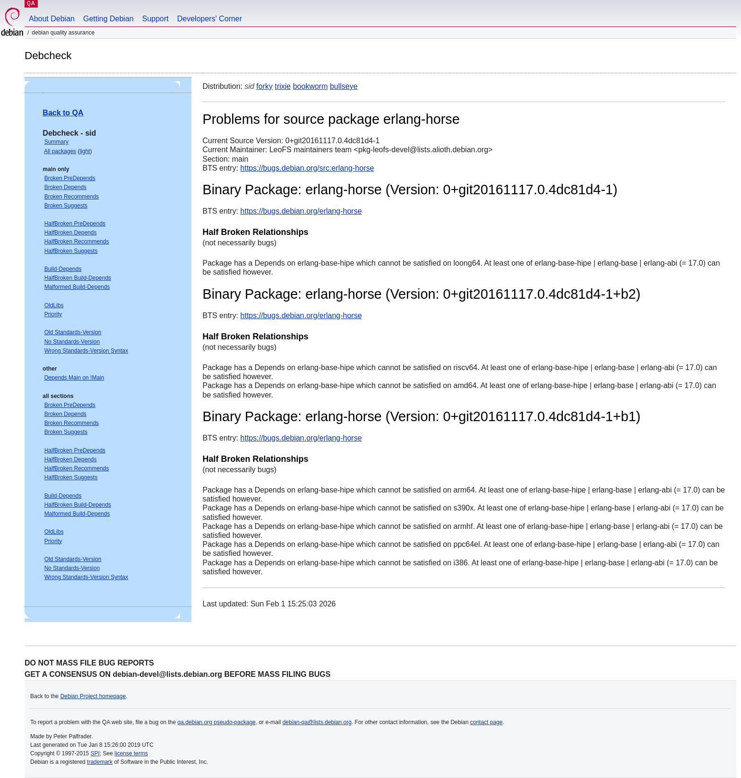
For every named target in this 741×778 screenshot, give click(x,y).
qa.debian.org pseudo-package (217, 722)
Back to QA (63, 113)
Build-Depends (63, 269)
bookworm (310, 86)
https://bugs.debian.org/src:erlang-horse (307, 168)
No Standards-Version (72, 341)
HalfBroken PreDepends (74, 223)
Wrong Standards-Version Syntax (86, 350)
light (84, 151)
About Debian (52, 19)
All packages (60, 151)
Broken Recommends (71, 196)
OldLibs (54, 305)
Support (155, 19)
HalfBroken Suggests (71, 251)
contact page (486, 722)
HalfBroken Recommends (76, 241)
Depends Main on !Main (74, 377)
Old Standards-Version (73, 332)
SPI (95, 753)
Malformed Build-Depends (77, 287)
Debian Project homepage (93, 696)
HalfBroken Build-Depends (77, 278)
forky (264, 86)
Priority (53, 314)
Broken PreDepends (69, 178)
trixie (283, 86)
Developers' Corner (209, 19)
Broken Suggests (65, 205)
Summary (56, 141)
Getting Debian (108, 19)
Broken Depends (65, 187)
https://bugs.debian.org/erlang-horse (301, 211)
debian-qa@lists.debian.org (317, 722)
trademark (99, 762)
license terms (131, 753)
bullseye (344, 86)
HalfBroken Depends (70, 232)
